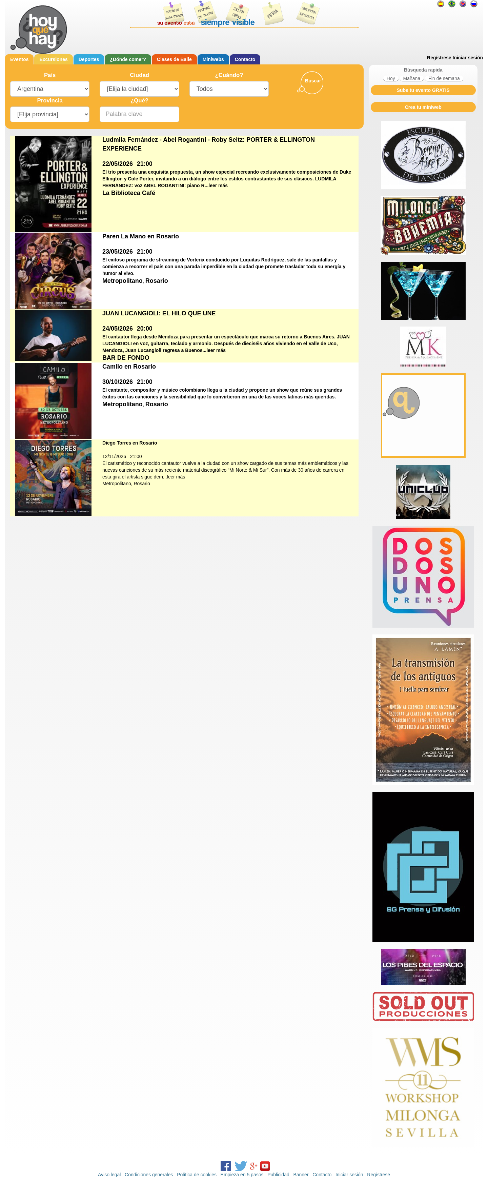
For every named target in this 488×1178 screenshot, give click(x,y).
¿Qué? (139, 100)
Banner (300, 1174)
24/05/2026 (117, 328)
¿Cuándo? (229, 75)
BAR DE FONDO (125, 357)
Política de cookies (197, 1174)
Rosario (156, 280)
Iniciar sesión (468, 57)
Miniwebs (213, 59)
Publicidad (278, 1174)
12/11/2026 (114, 456)
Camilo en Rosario (129, 366)
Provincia (50, 100)
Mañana (412, 78)
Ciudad (139, 75)
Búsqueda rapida (423, 70)
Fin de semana (444, 78)
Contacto (245, 59)
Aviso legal (109, 1174)
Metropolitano (122, 280)
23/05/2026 (117, 251)
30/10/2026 (117, 381)
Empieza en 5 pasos (242, 1174)
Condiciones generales (149, 1174)
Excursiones (53, 59)
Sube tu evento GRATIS (423, 90)
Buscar (313, 80)
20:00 (144, 328)
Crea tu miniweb (423, 107)
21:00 (144, 163)
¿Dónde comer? (128, 59)
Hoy (391, 78)
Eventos (19, 59)
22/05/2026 (117, 163)
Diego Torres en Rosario (129, 443)
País (50, 75)
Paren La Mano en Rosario (140, 236)
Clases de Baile (174, 59)
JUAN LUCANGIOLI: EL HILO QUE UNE (159, 313)
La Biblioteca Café (128, 193)
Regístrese (439, 57)
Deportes (89, 59)
